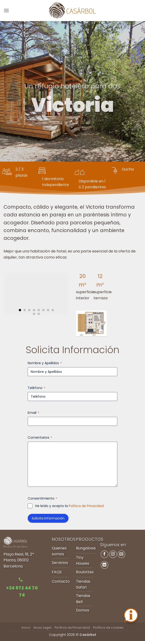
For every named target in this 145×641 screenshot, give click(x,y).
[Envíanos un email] (121, 554)
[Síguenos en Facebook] (104, 554)
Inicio (26, 628)
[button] (6, 10)
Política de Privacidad (86, 506)
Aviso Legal (43, 628)
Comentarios (40, 437)
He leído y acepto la (69, 506)
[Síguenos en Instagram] (113, 554)
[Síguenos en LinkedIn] (104, 565)
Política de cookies (108, 628)
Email (33, 412)
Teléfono (36, 387)
